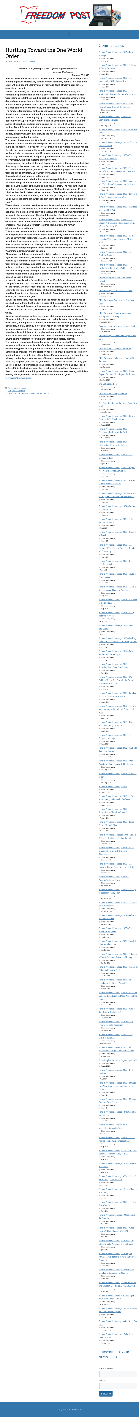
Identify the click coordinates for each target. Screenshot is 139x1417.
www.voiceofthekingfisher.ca (18, 378)
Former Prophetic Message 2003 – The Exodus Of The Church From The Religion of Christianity (117, 548)
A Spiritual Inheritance (16, 391)
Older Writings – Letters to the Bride (115, 348)
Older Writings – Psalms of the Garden (115, 290)
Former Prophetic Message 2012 (113, 786)
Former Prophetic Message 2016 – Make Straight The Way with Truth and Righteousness (116, 850)
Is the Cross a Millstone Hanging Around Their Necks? (28, 393)
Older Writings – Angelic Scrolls (113, 393)
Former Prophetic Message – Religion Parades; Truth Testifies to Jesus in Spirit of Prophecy (117, 1256)
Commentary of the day (17, 388)
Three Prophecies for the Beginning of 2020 (118, 1060)
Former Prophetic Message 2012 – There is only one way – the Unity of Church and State (117, 709)
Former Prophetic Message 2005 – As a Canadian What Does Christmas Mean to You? (116, 239)
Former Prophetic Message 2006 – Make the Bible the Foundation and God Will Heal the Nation (118, 995)
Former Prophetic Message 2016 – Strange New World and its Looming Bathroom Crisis (117, 1086)
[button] (69, 33)
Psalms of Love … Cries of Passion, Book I (118, 326)
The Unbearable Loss (108, 384)
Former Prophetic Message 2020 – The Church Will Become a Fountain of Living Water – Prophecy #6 (117, 222)
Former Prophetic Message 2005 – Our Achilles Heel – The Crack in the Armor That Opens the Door (116, 680)
